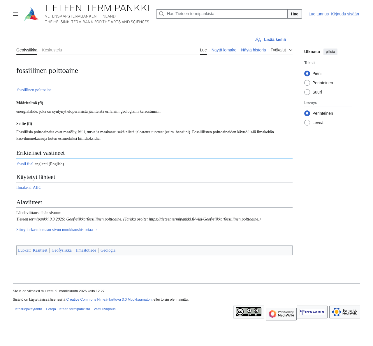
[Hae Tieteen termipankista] (222, 14)
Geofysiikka (61, 250)
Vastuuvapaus (104, 309)
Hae (294, 14)
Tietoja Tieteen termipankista (67, 309)
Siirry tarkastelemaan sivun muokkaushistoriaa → (57, 229)
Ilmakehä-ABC (28, 187)
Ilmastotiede (86, 250)
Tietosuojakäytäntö (27, 309)
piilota (330, 52)
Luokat (24, 250)
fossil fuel (25, 164)
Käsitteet (40, 250)
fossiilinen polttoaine (34, 90)
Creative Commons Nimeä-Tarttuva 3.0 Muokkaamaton (109, 299)
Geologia (108, 250)
